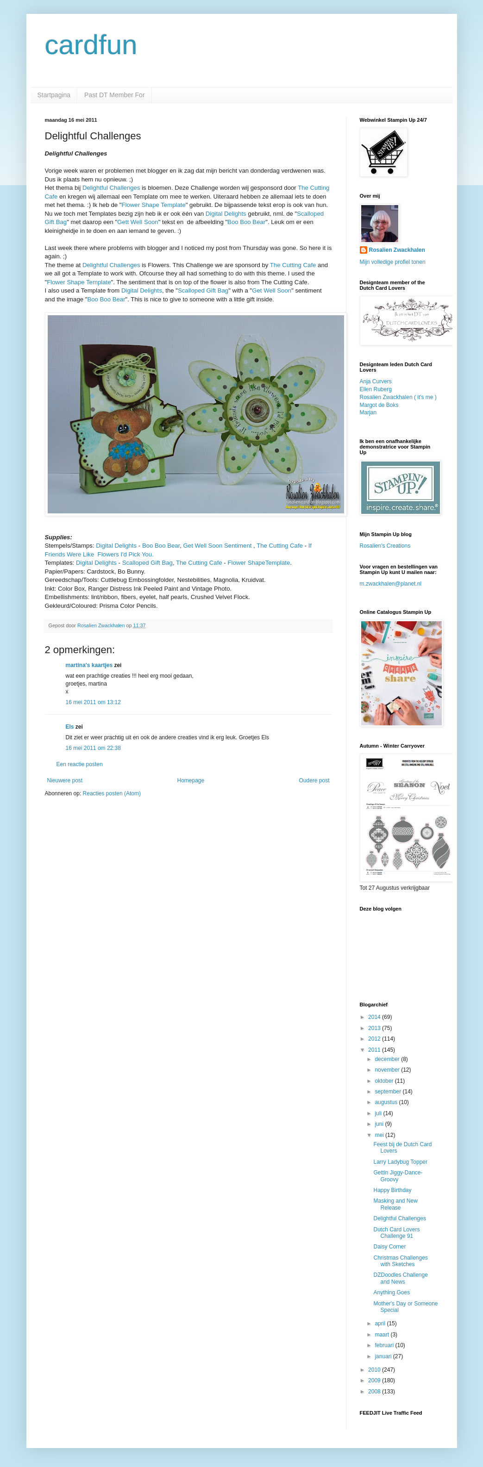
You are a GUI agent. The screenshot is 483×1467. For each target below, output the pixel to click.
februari (385, 1345)
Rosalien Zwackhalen (397, 250)
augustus (387, 1102)
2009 (375, 1380)
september (388, 1091)
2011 (375, 1050)
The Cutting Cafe (293, 265)
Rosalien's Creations (385, 546)
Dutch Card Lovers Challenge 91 (396, 1232)
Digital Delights (226, 213)
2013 (375, 1028)
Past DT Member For (114, 95)
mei (380, 1135)
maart (382, 1334)
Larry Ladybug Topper (400, 1162)
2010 (375, 1370)
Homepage (190, 780)
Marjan (368, 412)
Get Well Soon (271, 290)
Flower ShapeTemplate (258, 562)
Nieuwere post (65, 780)
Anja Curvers (376, 381)
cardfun (91, 44)
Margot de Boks (379, 405)
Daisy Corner (389, 1246)
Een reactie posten (79, 764)
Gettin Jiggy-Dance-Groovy (397, 1175)
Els (70, 727)
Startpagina (54, 95)
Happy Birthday (392, 1190)
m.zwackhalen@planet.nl (391, 584)
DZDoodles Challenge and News (400, 1278)
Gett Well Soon (137, 221)
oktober (385, 1081)
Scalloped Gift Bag (203, 290)
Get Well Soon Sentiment (217, 545)
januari (384, 1356)
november (388, 1070)
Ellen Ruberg (376, 389)
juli (379, 1113)
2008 (375, 1391)
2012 (375, 1039)
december (388, 1059)
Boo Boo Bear (246, 221)
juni (380, 1124)
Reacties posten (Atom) (112, 793)
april (381, 1323)
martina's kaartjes (89, 665)
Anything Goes (391, 1292)
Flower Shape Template (153, 204)
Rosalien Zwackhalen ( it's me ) (398, 397)
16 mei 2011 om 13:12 (93, 702)
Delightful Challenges (111, 187)
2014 (375, 1017)
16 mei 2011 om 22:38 (93, 748)
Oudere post (314, 780)
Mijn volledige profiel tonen (393, 262)
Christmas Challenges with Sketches (400, 1261)
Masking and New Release (395, 1204)
